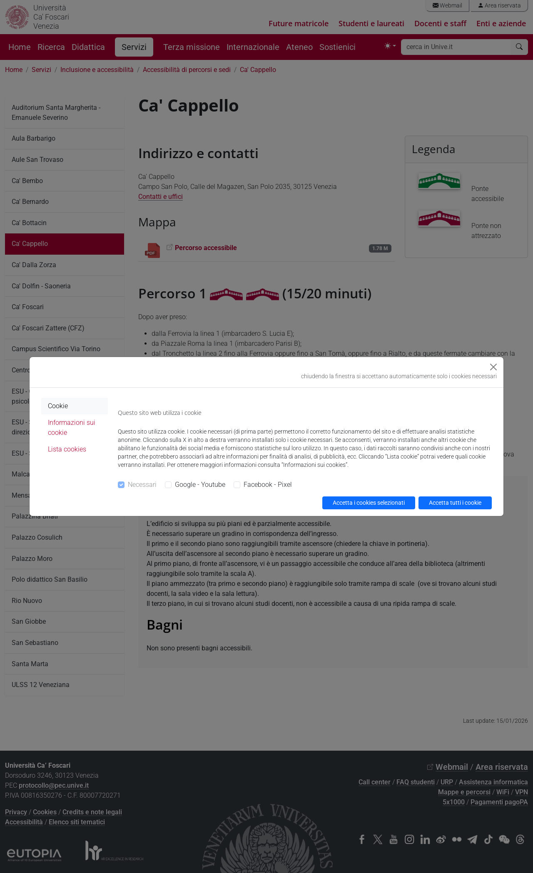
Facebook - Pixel (268, 485)
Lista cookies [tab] (67, 449)
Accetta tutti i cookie (455, 502)
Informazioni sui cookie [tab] (71, 427)
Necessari (142, 485)
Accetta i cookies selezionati (369, 502)
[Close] (493, 367)
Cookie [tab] (58, 406)
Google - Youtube (200, 485)
